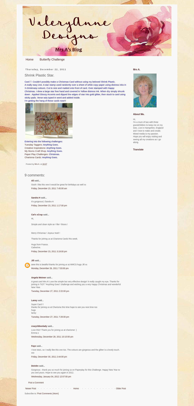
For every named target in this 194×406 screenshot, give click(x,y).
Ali (32, 180)
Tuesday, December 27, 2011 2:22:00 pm (50, 291)
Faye (33, 346)
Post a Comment (36, 382)
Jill (32, 260)
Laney (34, 300)
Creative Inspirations (35, 148)
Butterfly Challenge (52, 59)
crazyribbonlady (39, 326)
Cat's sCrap (37, 214)
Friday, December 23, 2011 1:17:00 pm (49, 205)
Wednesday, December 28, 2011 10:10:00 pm (52, 337)
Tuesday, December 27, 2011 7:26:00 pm (50, 317)
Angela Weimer (38, 277)
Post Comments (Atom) (48, 393)
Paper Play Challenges (36, 154)
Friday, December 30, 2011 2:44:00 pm (49, 357)
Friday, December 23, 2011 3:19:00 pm (49, 251)
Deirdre (34, 366)
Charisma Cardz (33, 157)
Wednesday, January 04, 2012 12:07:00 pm (51, 376)
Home (29, 59)
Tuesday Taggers (33, 144)
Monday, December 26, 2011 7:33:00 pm (50, 268)
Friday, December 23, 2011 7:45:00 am (49, 188)
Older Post (121, 388)
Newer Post (30, 388)
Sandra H (35, 198)
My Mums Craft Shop (35, 151)
